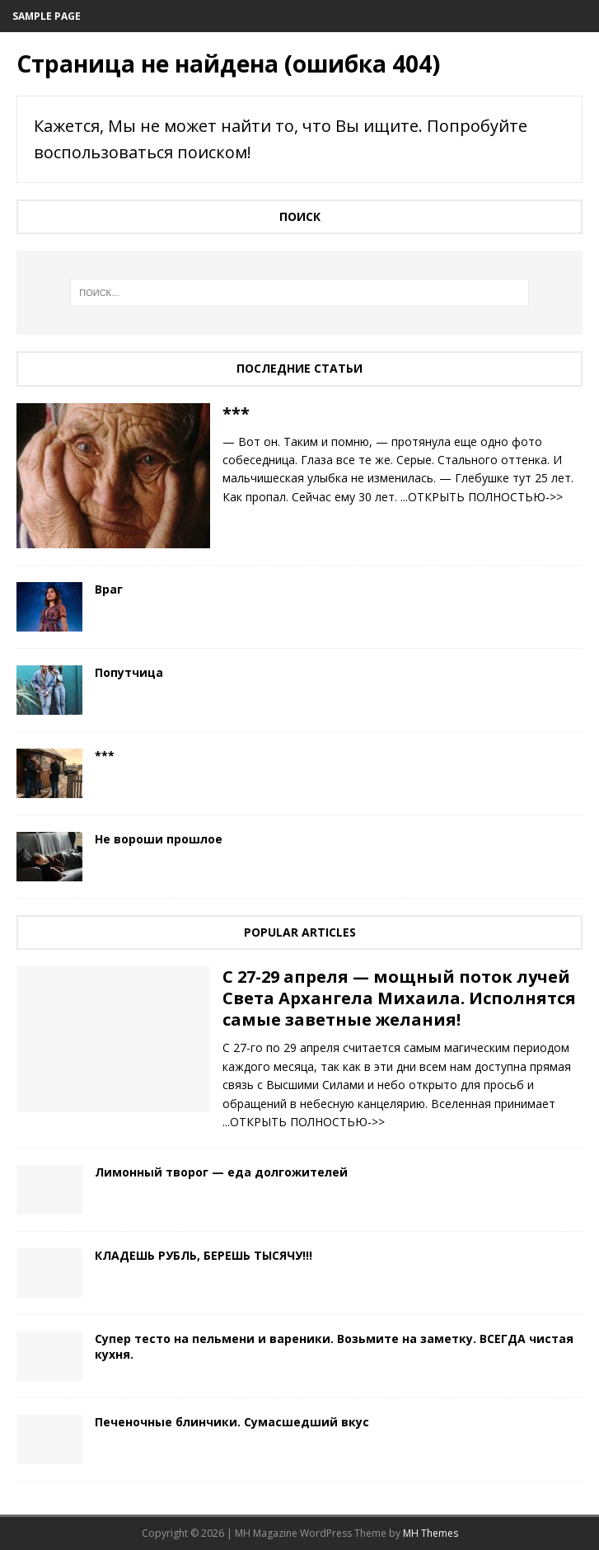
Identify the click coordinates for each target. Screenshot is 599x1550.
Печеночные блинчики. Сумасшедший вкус (232, 1422)
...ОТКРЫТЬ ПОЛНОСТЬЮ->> (481, 497)
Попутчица (129, 672)
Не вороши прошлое (158, 839)
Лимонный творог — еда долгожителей (221, 1172)
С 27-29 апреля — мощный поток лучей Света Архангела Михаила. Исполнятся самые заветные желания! (399, 998)
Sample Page (46, 16)
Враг (109, 589)
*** (236, 413)
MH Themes (430, 1533)
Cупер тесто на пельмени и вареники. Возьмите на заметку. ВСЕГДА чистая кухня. (334, 1346)
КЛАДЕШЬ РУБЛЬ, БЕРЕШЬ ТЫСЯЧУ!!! (203, 1255)
